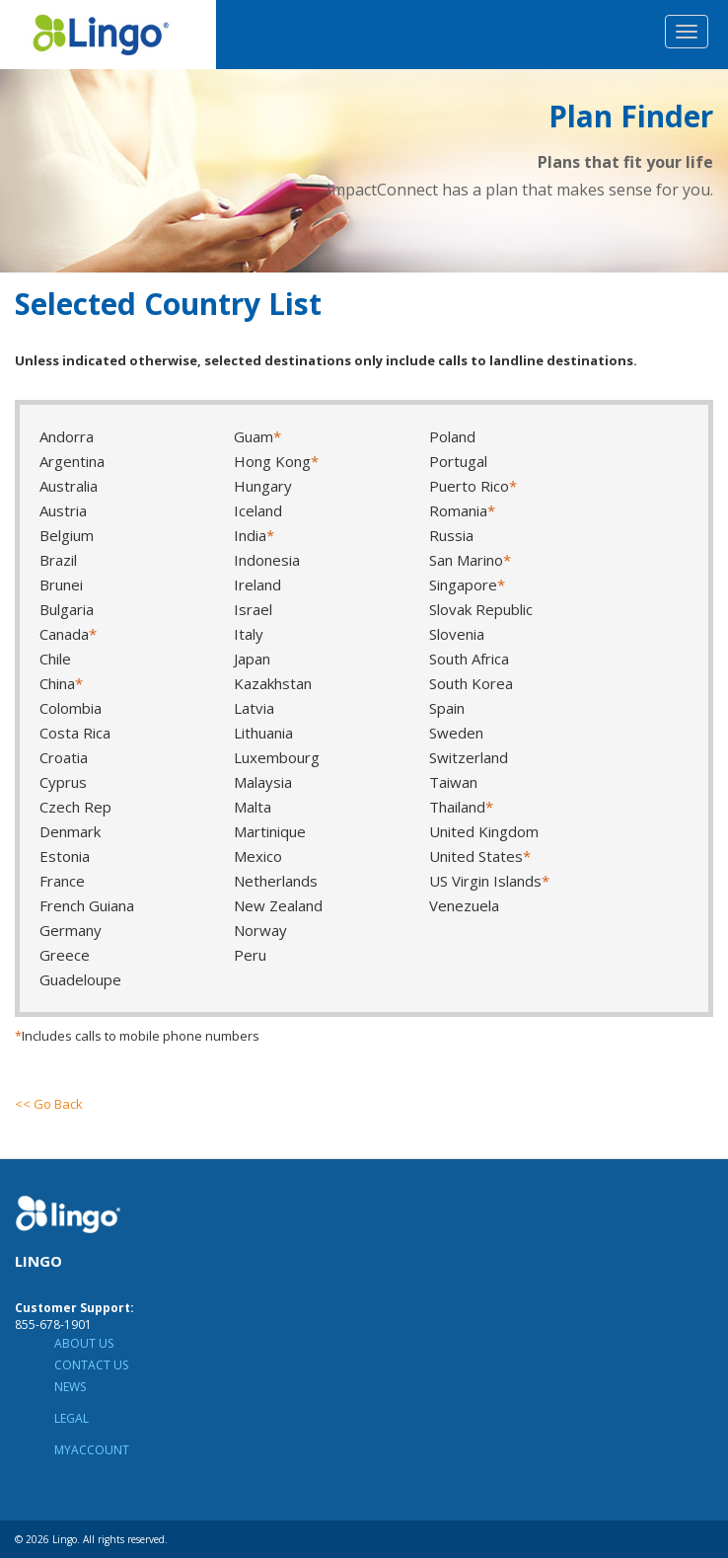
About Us (83, 1343)
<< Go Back (49, 1104)
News (70, 1386)
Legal (71, 1418)
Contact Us (91, 1365)
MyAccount (91, 1449)
